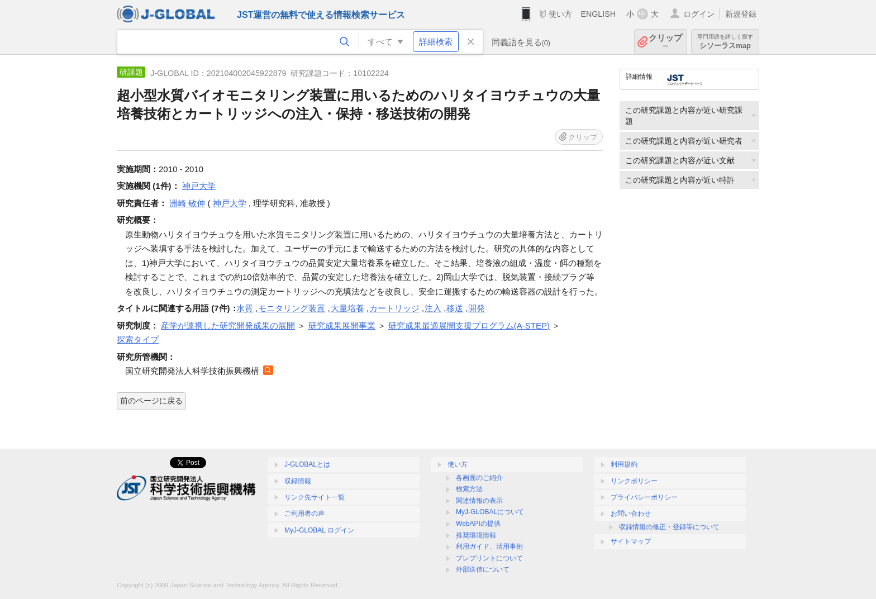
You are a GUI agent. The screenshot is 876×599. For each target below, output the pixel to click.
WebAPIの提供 (478, 523)
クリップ (665, 41)
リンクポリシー (634, 481)
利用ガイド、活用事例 (489, 546)
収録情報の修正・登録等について (669, 527)
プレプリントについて (489, 558)
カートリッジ (394, 308)
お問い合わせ (631, 513)
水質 (244, 308)
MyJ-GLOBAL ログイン (319, 530)
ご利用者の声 (304, 513)
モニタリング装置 (291, 308)
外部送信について (483, 569)
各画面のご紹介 (479, 478)
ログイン (699, 13)
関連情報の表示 (479, 501)
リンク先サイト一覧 (314, 497)
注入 (433, 308)
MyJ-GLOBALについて (490, 512)
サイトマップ (631, 541)
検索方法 (469, 489)
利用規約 (624, 464)
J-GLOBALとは (307, 464)
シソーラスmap (725, 42)
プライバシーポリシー (644, 497)
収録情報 (297, 481)
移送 (454, 308)
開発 (476, 308)
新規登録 (740, 13)
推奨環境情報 (476, 535)
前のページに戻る (151, 400)
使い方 (560, 13)
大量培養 (347, 308)
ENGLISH (598, 13)
